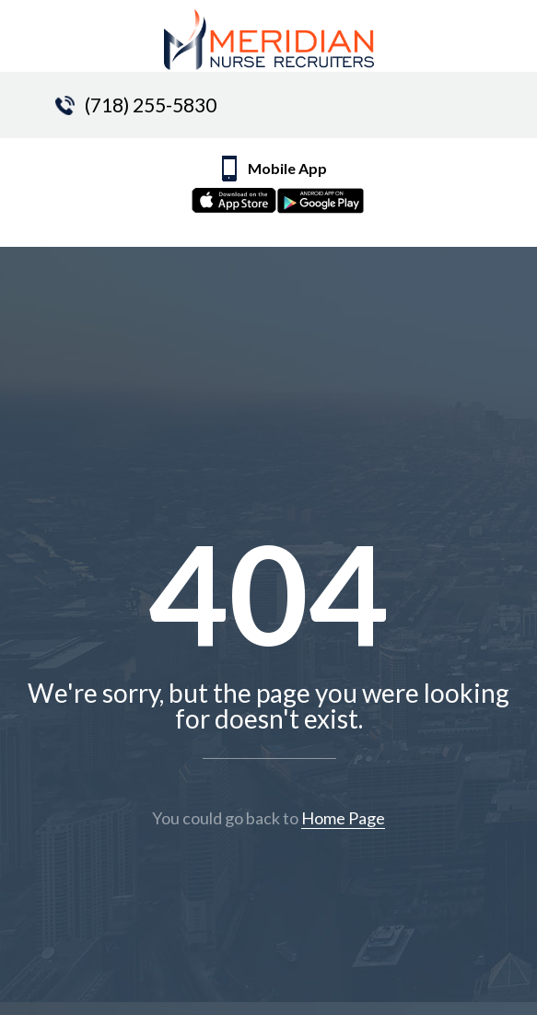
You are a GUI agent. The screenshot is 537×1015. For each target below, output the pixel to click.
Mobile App (290, 189)
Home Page (343, 818)
